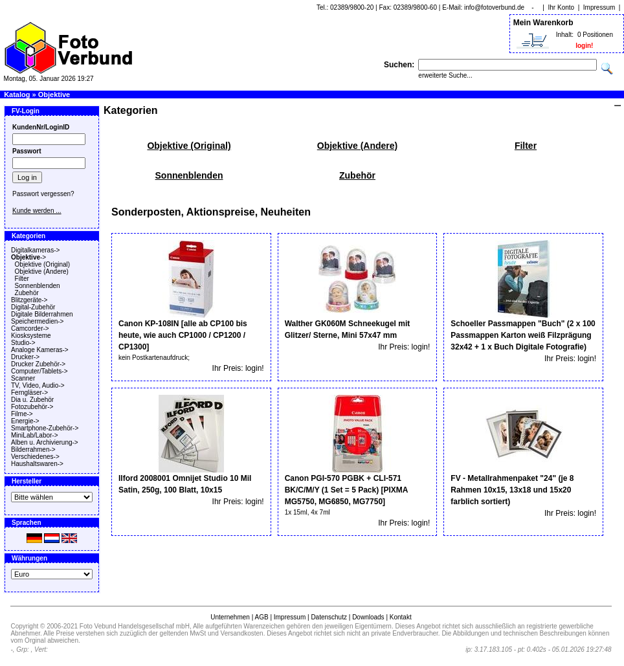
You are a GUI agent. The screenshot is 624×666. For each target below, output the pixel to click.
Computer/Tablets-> (39, 371)
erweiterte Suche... (445, 75)
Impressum (599, 7)
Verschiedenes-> (35, 456)
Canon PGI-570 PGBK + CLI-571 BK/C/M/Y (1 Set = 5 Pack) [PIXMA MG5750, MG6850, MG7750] (346, 490)
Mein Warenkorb (543, 22)
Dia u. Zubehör (32, 399)
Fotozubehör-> (32, 406)
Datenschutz (329, 617)
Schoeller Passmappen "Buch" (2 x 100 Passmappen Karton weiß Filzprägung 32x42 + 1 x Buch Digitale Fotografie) (523, 335)
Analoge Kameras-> (40, 349)
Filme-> (22, 413)
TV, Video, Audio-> (38, 385)
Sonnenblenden (37, 285)
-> (28, 257)
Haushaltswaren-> (37, 463)
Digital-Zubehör (33, 307)
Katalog (17, 94)
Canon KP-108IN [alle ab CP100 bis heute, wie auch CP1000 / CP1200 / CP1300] (182, 335)
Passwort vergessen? (43, 193)
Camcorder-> (30, 328)
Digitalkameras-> (35, 250)
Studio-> (23, 342)
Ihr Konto (561, 7)
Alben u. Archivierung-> (44, 442)
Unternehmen (230, 617)
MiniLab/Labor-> (34, 435)
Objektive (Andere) (42, 271)
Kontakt (401, 617)
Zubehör (27, 292)
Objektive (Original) (43, 264)
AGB (261, 617)
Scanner (23, 378)
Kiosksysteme (31, 335)
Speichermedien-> (37, 321)
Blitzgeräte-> (29, 300)
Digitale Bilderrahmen (42, 314)
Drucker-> (25, 357)
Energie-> (25, 421)
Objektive (54, 94)
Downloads (368, 617)
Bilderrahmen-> (33, 449)
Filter (22, 278)
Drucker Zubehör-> (38, 364)
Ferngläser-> (29, 392)
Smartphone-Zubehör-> (44, 428)
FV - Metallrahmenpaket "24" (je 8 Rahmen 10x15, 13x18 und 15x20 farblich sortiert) (512, 490)
